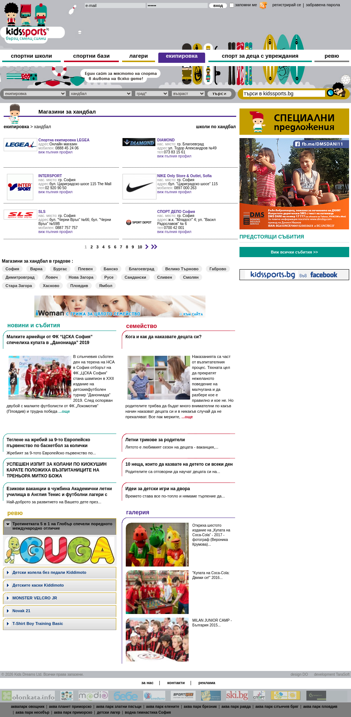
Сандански (135, 277)
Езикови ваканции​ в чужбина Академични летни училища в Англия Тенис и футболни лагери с (59, 491)
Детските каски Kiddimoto (38, 585)
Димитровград (20, 277)
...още (64, 411)
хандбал (42, 126)
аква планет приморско (70, 707)
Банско (111, 269)
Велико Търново (182, 269)
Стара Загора (18, 285)
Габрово (218, 269)
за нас (147, 682)
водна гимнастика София (148, 712)
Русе (108, 277)
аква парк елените (162, 707)
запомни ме (246, 5)
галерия (137, 512)
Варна (36, 269)
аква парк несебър (32, 712)
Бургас (60, 269)
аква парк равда (236, 707)
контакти (176, 682)
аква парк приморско (73, 712)
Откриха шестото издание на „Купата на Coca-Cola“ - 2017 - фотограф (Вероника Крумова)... (211, 534)
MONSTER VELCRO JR (34, 598)
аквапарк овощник (28, 707)
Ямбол (105, 285)
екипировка (182, 56)
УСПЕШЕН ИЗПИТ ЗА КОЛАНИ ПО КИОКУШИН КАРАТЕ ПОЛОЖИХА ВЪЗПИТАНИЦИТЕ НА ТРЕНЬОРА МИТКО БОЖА (56, 470)
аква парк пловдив (320, 707)
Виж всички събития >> (294, 252)
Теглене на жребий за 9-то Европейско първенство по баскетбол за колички (48, 442)
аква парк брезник (200, 707)
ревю (332, 56)
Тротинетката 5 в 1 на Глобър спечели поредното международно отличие (62, 526)
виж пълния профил (55, 152)
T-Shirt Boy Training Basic (37, 623)
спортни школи (31, 56)
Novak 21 (21, 611)
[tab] (59, 526)
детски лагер (108, 712)
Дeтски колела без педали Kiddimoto (49, 572)
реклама (207, 682)
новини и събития (33, 325)
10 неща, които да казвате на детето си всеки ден (179, 464)
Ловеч (52, 277)
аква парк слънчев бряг (276, 707)
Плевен (85, 269)
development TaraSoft (332, 674)
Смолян (191, 277)
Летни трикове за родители (155, 439)
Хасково (51, 285)
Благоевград (141, 269)
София (12, 269)
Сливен (164, 277)
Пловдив (79, 285)
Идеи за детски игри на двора (157, 488)
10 (139, 247)
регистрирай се (286, 5)
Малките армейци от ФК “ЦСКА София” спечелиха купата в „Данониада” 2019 (50, 339)
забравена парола (323, 5)
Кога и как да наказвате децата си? (163, 336)
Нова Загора (81, 277)
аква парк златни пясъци (118, 707)
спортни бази (91, 56)
